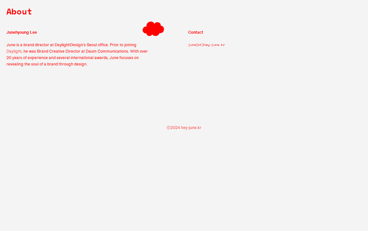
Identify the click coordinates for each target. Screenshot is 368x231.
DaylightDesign (69, 44)
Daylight (14, 51)
